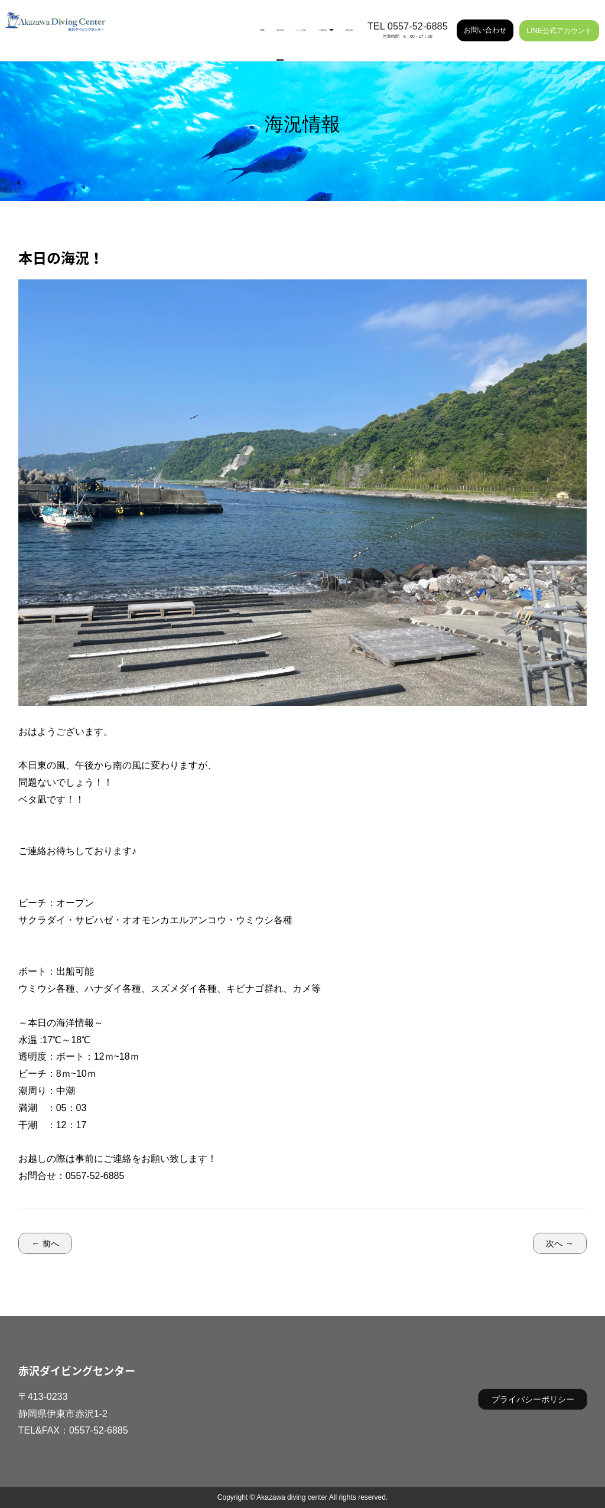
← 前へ (44, 1243)
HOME (153, 23)
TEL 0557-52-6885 (407, 19)
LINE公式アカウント (559, 23)
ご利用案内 (291, 23)
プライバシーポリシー (533, 1399)
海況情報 (189, 23)
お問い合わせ (485, 23)
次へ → (559, 1243)
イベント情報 (237, 23)
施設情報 (338, 23)
